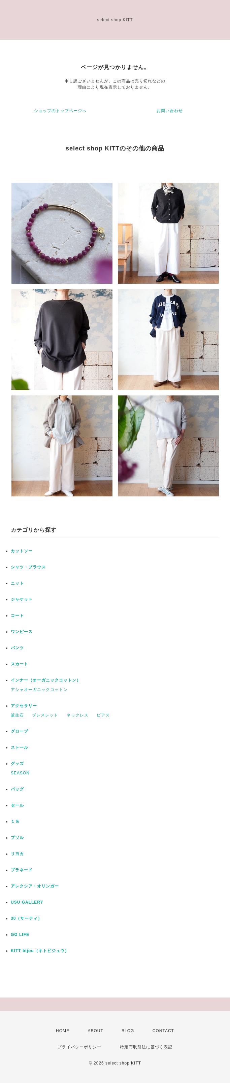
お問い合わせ (170, 110)
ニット (17, 583)
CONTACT (163, 1030)
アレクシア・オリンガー (35, 886)
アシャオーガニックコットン (39, 689)
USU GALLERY (27, 902)
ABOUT (95, 1030)
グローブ (19, 731)
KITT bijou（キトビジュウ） (40, 950)
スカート (19, 664)
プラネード (22, 870)
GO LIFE (20, 934)
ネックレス (78, 715)
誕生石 (17, 715)
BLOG (128, 1030)
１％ (15, 821)
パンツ (17, 647)
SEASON (20, 773)
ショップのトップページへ (60, 110)
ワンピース (22, 631)
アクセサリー (24, 705)
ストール (19, 747)
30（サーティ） (26, 918)
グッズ (17, 763)
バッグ (17, 789)
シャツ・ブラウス (28, 567)
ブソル (17, 837)
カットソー (22, 551)
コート (17, 615)
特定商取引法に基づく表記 (146, 1047)
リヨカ (17, 853)
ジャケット (22, 599)
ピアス (103, 715)
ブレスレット (45, 715)
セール (17, 805)
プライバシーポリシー (79, 1047)
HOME (62, 1030)
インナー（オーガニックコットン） (46, 680)
